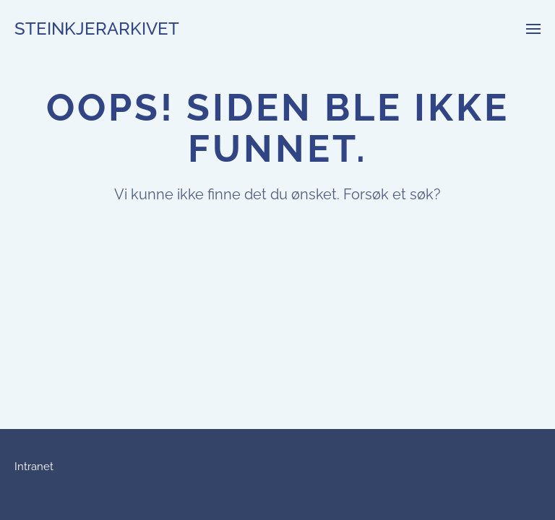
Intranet (33, 466)
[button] (533, 29)
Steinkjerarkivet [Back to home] (96, 28)
